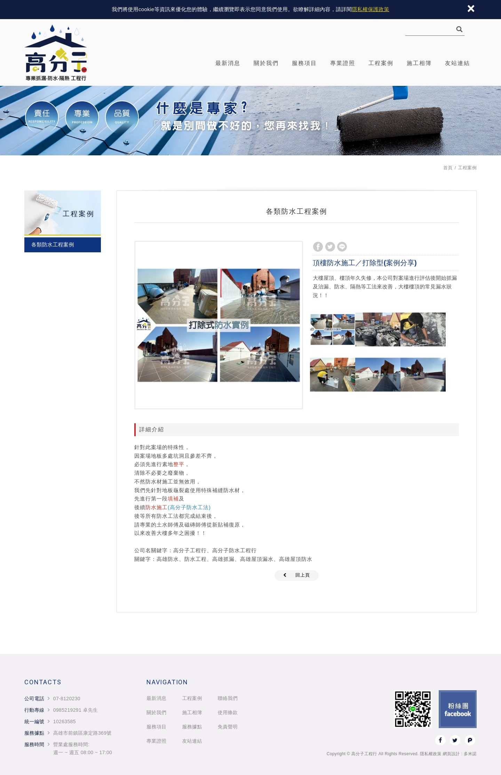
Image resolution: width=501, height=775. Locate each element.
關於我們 (266, 63)
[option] (218, 325)
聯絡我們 (228, 698)
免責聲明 (228, 726)
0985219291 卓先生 (75, 710)
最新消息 (227, 63)
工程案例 (380, 63)
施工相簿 (419, 63)
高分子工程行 (55, 52)
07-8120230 (66, 698)
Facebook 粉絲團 (458, 709)
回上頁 (302, 575)
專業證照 (342, 63)
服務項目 (304, 63)
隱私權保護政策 (370, 9)
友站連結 (457, 63)
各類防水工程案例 (52, 244)
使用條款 (228, 712)
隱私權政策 (431, 753)
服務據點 (192, 726)
